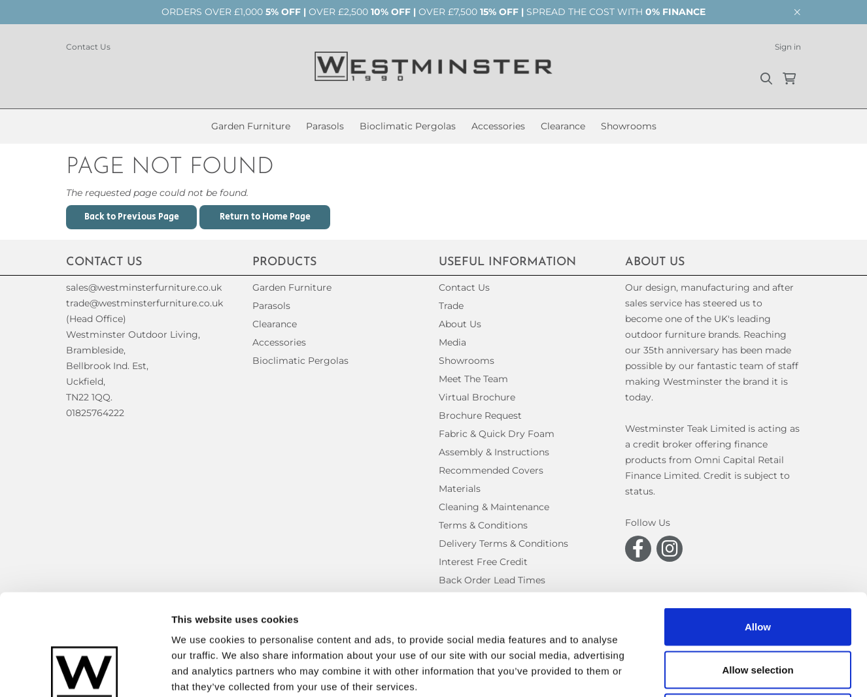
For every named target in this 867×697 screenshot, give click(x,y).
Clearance (563, 126)
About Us (460, 324)
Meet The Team (473, 379)
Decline (757, 611)
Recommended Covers (491, 470)
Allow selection (757, 568)
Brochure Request (480, 415)
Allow (758, 525)
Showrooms (628, 126)
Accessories (498, 126)
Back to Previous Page (131, 216)
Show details (686, 671)
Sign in (788, 47)
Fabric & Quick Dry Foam (496, 434)
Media (452, 342)
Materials (460, 488)
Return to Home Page (265, 216)
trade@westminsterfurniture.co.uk (144, 303)
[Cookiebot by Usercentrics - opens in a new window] (84, 671)
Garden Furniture (250, 126)
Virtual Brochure (477, 397)
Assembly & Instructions (494, 452)
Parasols (325, 126)
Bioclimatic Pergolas (408, 126)
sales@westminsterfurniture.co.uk (144, 287)
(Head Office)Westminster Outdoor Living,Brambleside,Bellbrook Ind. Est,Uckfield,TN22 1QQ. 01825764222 (133, 366)
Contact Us (88, 47)
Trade (451, 306)
